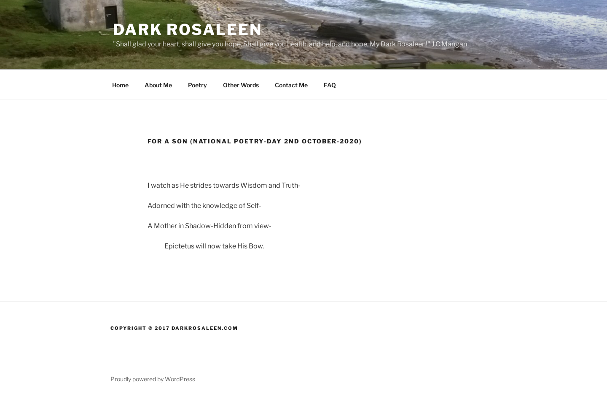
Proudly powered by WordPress (152, 379)
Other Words (241, 85)
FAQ (330, 85)
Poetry (197, 85)
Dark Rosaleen (187, 29)
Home (120, 85)
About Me (158, 85)
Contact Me (291, 85)
